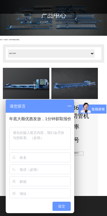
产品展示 (5, 39)
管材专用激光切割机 (14, 39)
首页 (1, 39)
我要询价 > (76, 153)
